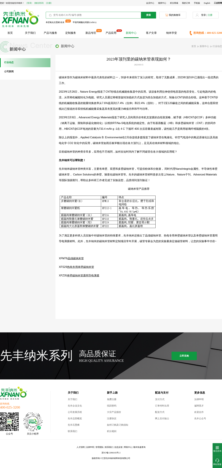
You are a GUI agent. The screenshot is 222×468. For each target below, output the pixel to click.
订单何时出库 (162, 405)
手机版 (197, 3)
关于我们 (30, 32)
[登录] (29, 3)
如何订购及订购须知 (117, 425)
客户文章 (151, 32)
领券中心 (162, 3)
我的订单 (186, 3)
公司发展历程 (75, 412)
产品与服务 (50, 32)
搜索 (148, 15)
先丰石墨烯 (74, 425)
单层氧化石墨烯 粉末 (55, 22)
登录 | (204, 15)
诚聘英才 (199, 405)
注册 (210, 15)
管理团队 (100, 447)
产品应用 (111, 32)
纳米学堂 (171, 32)
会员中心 (150, 3)
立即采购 (184, 356)
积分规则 (111, 431)
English (207, 3)
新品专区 (90, 32)
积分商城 (174, 3)
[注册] (48, 3)
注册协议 (111, 418)
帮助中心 (128, 447)
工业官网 (218, 3)
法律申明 (199, 399)
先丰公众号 (200, 418)
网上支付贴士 (162, 418)
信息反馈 (118, 447)
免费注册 (111, 399)
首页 (10, 32)
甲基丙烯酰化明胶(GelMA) (85, 22)
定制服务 (70, 32)
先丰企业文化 (75, 405)
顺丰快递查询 (139, 447)
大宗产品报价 (114, 412)
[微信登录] (39, 3)
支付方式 (159, 399)
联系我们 (72, 431)
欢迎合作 (199, 412)
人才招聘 (81, 447)
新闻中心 (131, 32)
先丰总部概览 (75, 418)
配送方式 (159, 412)
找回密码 (111, 405)
